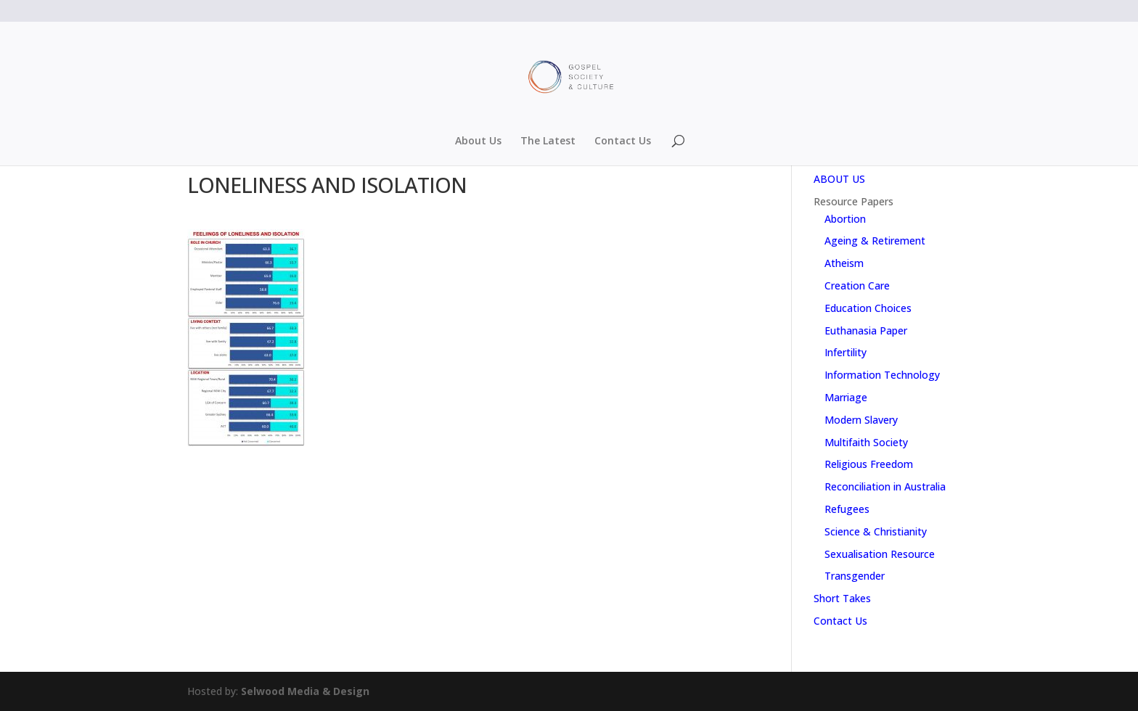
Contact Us (622, 141)
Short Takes (842, 598)
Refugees (846, 509)
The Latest (548, 141)
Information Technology (882, 375)
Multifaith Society (866, 442)
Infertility (845, 352)
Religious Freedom (868, 464)
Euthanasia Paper (865, 330)
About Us (478, 141)
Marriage (845, 397)
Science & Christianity (875, 531)
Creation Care (857, 285)
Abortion (845, 219)
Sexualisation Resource (879, 554)
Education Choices (868, 308)
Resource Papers (853, 201)
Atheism (844, 263)
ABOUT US (839, 179)
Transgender (854, 576)
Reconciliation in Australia (885, 486)
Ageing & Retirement (874, 240)
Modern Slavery (861, 420)
